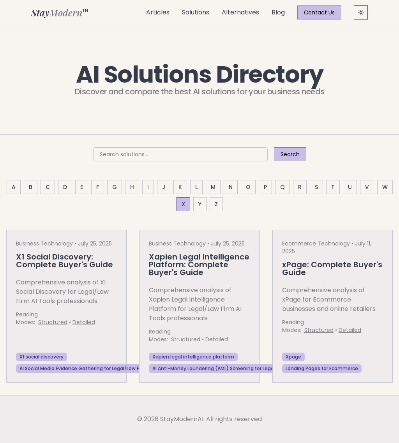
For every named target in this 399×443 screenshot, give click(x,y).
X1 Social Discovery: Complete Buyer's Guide (64, 260)
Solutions (195, 12)
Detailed (83, 322)
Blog (278, 12)
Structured (52, 322)
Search (290, 154)
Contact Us (319, 12)
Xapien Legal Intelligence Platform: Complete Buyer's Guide (199, 264)
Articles (157, 12)
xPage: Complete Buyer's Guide (332, 268)
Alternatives (240, 12)
